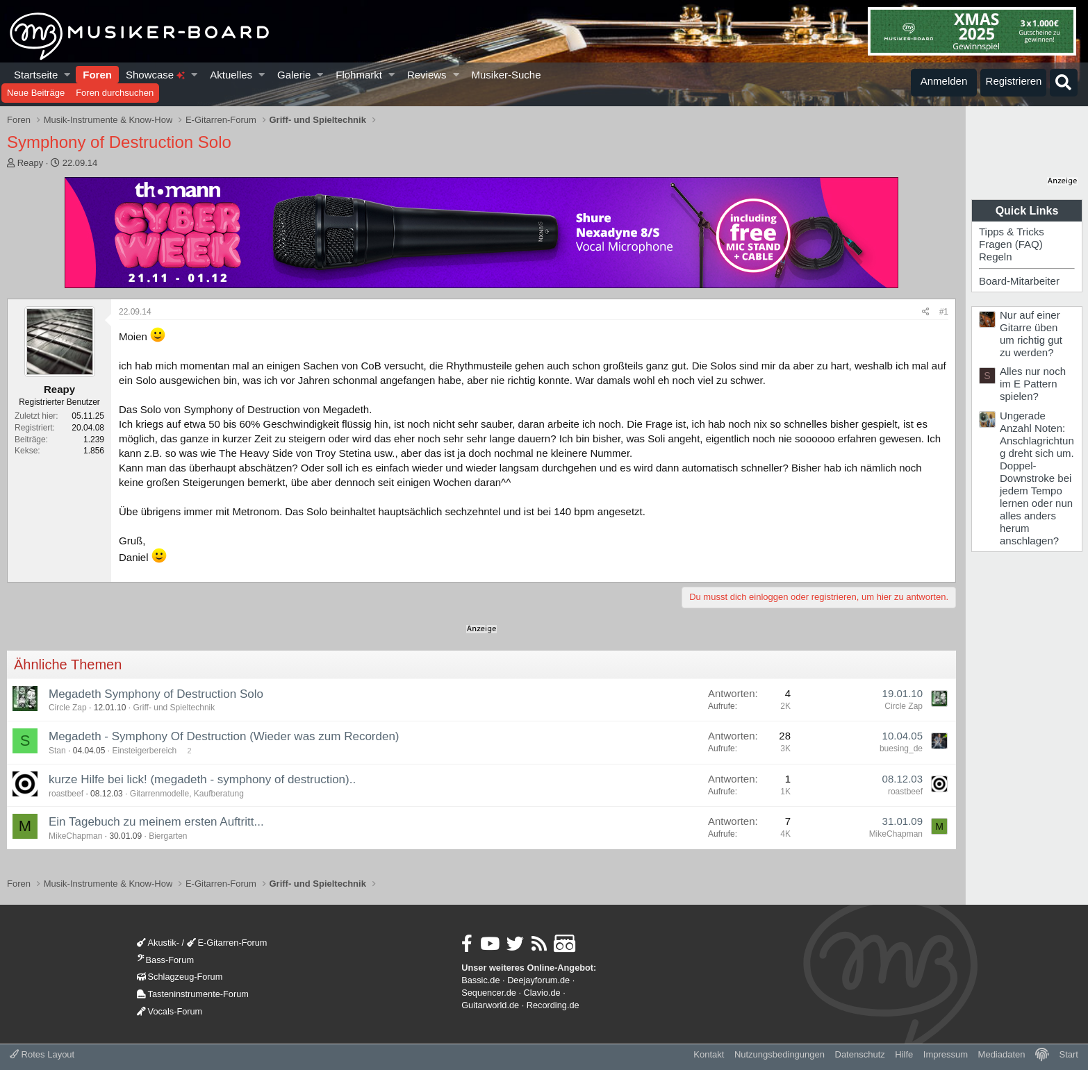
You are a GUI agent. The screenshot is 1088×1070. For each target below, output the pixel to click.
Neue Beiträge (36, 92)
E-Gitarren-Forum (227, 942)
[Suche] (1064, 83)
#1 (943, 312)
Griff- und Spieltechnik (174, 707)
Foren (97, 75)
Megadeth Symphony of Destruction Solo (156, 694)
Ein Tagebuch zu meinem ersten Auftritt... (156, 821)
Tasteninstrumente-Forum (193, 994)
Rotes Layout (42, 1054)
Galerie (294, 75)
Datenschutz (860, 1054)
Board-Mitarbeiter (1019, 281)
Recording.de (553, 1005)
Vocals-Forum (170, 1011)
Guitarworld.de (490, 1005)
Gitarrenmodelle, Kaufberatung (187, 794)
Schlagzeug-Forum (180, 976)
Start (1069, 1054)
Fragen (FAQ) (1011, 244)
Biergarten (168, 836)
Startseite (36, 75)
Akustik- (158, 942)
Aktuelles (231, 75)
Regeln (995, 256)
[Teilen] (925, 312)
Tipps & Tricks (1011, 231)
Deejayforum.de (538, 980)
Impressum (945, 1054)
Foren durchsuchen (115, 92)
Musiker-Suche (506, 75)
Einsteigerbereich (144, 750)
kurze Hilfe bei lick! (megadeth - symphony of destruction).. (202, 779)
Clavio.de (542, 992)
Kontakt (708, 1054)
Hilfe (904, 1054)
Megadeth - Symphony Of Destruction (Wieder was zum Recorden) (224, 736)
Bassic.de (480, 980)
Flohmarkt (359, 75)
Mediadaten (1001, 1054)
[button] (67, 74)
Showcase (155, 75)
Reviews (427, 75)
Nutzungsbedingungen (779, 1054)
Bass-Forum (165, 960)
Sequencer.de (488, 992)
